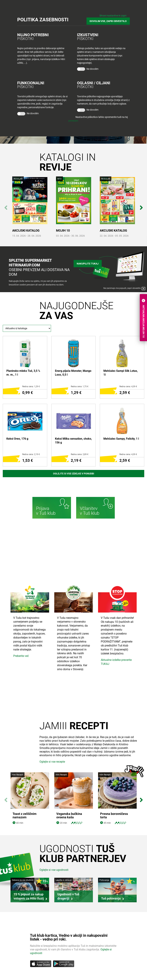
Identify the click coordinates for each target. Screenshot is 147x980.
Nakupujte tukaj (88, 263)
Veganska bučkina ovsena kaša (69, 815)
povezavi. (73, 120)
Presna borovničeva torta (114, 815)
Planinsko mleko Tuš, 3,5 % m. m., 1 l (23, 372)
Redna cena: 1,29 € (31, 386)
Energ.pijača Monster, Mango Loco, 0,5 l (73, 372)
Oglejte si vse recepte (52, 761)
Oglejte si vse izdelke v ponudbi (73, 473)
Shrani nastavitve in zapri (112, 15)
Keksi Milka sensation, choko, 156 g (73, 440)
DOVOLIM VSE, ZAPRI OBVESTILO (108, 21)
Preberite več (21, 656)
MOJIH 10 (63, 230)
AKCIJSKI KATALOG (25, 230)
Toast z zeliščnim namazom (25, 815)
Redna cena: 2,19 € (31, 454)
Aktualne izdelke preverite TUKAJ (116, 662)
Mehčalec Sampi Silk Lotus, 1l (120, 372)
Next (141, 206)
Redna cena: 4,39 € (128, 386)
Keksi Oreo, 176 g (17, 438)
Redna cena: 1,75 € (79, 386)
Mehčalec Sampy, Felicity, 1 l (121, 438)
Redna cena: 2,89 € (79, 454)
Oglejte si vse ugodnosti (53, 869)
